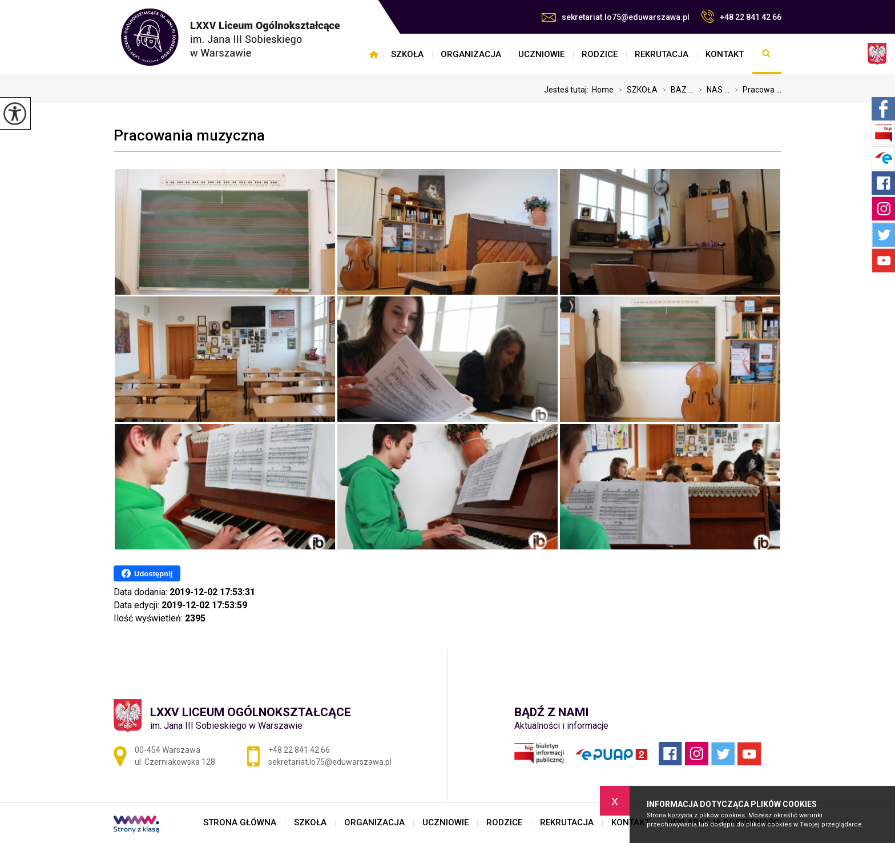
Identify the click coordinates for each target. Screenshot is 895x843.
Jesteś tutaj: (568, 90)
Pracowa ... (755, 90)
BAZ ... (676, 90)
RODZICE (600, 54)
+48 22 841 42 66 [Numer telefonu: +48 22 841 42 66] (299, 749)
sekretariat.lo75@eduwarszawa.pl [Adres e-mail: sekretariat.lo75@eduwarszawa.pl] (330, 761)
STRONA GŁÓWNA (373, 54)
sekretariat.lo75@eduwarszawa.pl (616, 17)
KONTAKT (724, 54)
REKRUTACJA (661, 54)
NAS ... (711, 90)
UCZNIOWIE (541, 54)
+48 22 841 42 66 (741, 16)
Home (603, 90)
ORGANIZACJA (471, 54)
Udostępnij (147, 573)
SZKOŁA (407, 54)
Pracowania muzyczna (189, 135)
